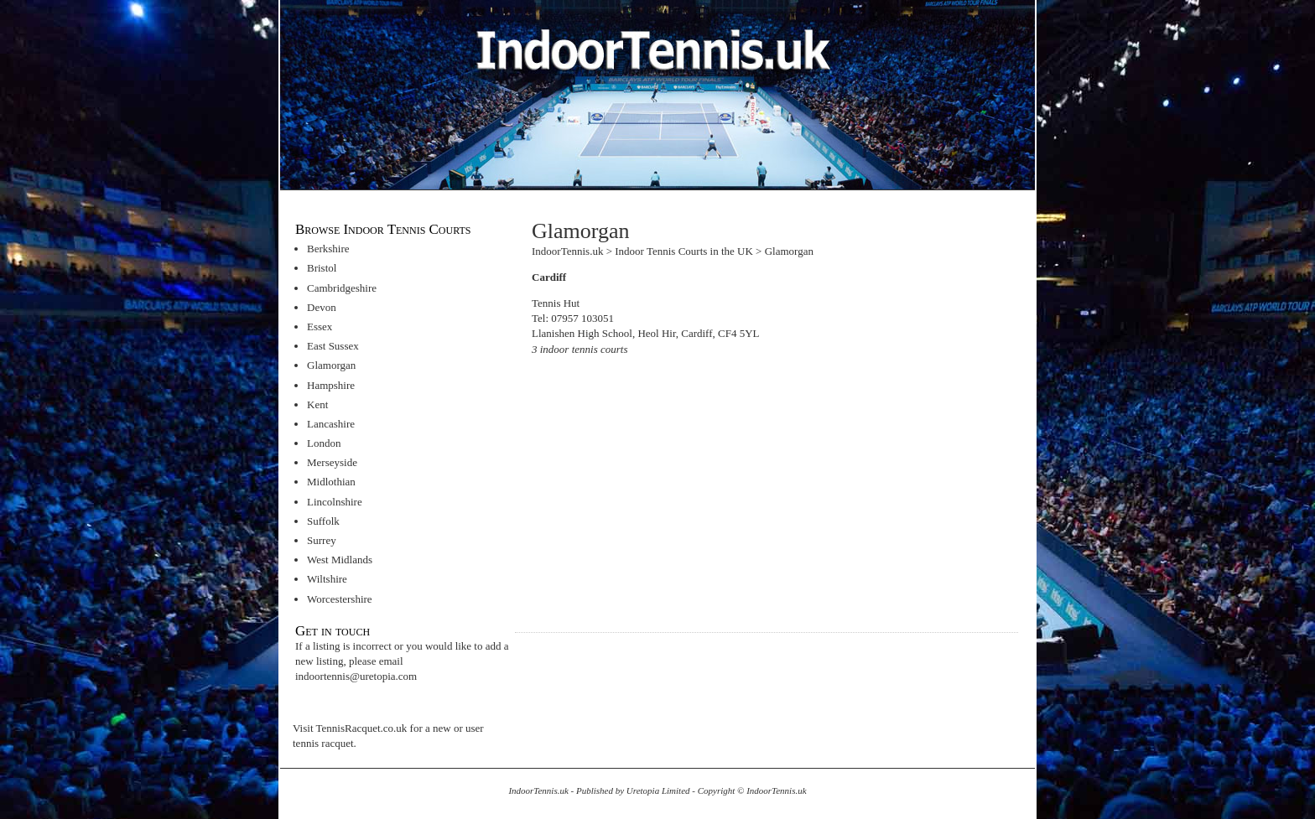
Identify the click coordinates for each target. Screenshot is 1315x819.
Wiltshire (327, 579)
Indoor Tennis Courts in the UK (684, 251)
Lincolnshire (334, 501)
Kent (317, 404)
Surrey (321, 540)
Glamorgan (331, 365)
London (323, 443)
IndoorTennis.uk (567, 251)
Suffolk (323, 521)
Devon (321, 307)
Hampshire (331, 385)
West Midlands (339, 559)
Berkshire (328, 248)
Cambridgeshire (342, 288)
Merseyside (332, 462)
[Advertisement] (672, 485)
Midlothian (331, 481)
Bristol (321, 268)
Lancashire (331, 423)
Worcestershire (339, 599)
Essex (319, 326)
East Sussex (333, 346)
